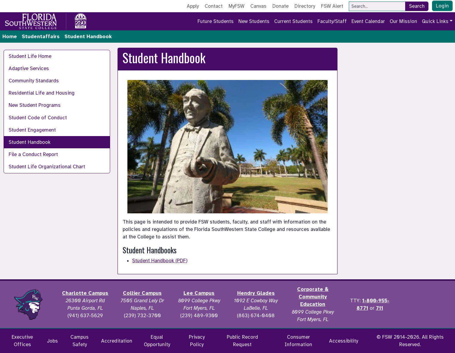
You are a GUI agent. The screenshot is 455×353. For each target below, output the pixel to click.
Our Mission (403, 21)
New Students (253, 21)
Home (9, 36)
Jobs (52, 341)
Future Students (216, 21)
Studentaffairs (41, 36)
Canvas (258, 6)
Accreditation (116, 341)
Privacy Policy (197, 341)
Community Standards (34, 81)
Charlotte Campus (85, 293)
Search (417, 6)
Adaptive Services (29, 68)
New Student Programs (35, 105)
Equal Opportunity (157, 341)
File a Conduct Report (33, 154)
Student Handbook (29, 142)
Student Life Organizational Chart (47, 167)
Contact (214, 6)
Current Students (293, 21)
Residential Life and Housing (42, 93)
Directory (304, 6)
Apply (193, 6)
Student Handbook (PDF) (159, 261)
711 (379, 308)
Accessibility (343, 341)
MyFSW (236, 6)
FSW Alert (332, 6)
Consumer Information (298, 341)
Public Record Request (242, 341)
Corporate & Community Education (312, 296)
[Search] (377, 6)
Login (442, 6)
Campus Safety (79, 341)
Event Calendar (368, 21)
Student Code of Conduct (38, 118)
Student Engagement (32, 130)
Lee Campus (199, 293)
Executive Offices (22, 341)
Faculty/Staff (332, 21)
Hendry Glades (256, 293)
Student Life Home (30, 56)
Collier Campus (142, 293)
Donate (280, 6)
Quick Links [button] (435, 21)
